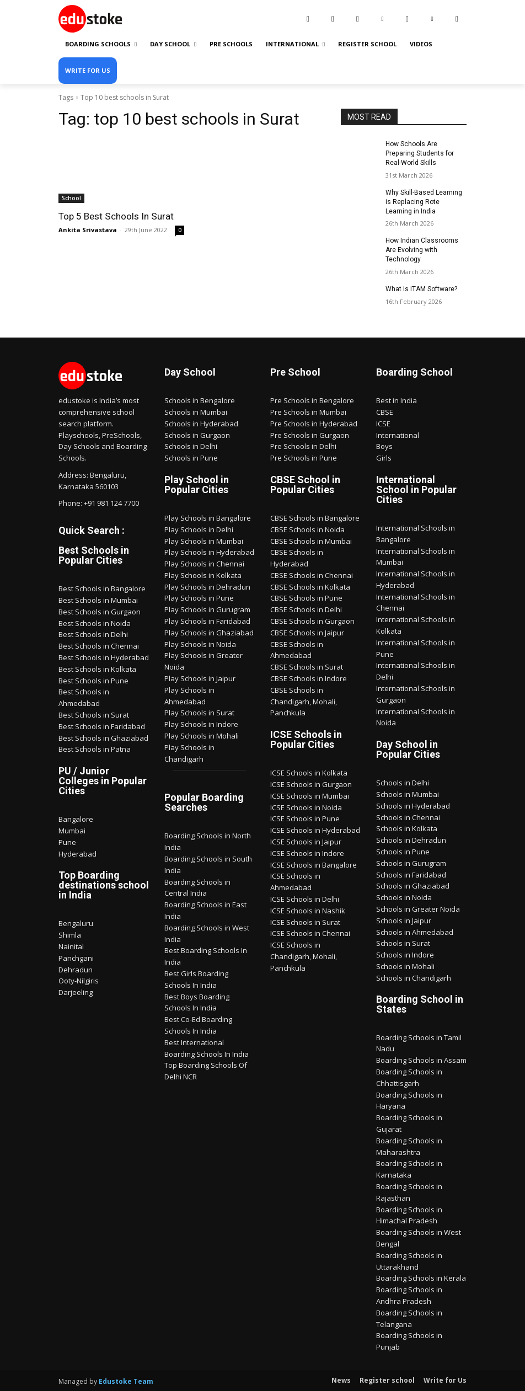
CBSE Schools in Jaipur (307, 632)
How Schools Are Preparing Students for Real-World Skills (419, 153)
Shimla (69, 934)
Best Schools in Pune (93, 680)
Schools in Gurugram (411, 863)
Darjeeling (75, 992)
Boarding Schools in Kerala (421, 1278)
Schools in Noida (404, 897)
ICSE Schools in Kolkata (308, 772)
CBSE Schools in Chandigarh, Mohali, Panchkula (303, 701)
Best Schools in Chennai (98, 645)
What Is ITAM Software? (421, 288)
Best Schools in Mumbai (98, 599)
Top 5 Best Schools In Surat (115, 216)
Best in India (396, 400)
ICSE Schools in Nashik (307, 910)
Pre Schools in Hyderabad (313, 423)
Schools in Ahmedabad (414, 932)
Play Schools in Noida (200, 644)
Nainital (71, 946)
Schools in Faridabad (411, 874)
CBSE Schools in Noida (307, 529)
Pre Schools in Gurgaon (309, 434)
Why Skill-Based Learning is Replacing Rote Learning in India (423, 201)
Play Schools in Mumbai (203, 540)
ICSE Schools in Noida (306, 807)
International (397, 434)
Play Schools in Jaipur (199, 678)
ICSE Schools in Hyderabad (315, 829)
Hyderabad (77, 853)
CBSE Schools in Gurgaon (312, 620)
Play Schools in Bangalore (207, 517)
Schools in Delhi (190, 446)
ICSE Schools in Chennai (310, 933)
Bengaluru (75, 923)
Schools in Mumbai (195, 411)
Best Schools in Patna (94, 748)
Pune (67, 842)
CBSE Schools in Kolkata (310, 586)
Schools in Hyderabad (201, 423)
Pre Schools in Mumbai (308, 411)
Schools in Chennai (408, 817)
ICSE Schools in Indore (307, 853)
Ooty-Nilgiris (78, 980)
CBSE (384, 411)
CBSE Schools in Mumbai (311, 540)
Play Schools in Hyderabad (209, 552)
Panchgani (76, 957)
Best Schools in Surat (93, 714)
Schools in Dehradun (411, 839)
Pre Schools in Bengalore (312, 400)
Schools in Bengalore (199, 400)
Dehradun (75, 969)
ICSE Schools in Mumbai (309, 795)
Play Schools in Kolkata (203, 575)
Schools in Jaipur (403, 920)
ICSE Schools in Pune (305, 818)
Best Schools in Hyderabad (103, 657)
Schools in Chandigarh (413, 977)
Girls (384, 457)
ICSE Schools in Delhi (304, 898)
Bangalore (75, 818)
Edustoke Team (126, 1380)
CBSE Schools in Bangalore (315, 517)
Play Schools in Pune (199, 597)
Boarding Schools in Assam (421, 1060)
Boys (384, 446)
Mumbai (71, 830)
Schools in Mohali (405, 966)
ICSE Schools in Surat (305, 922)
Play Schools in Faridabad (207, 620)
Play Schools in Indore (201, 724)
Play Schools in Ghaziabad (209, 632)
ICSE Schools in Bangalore (313, 864)
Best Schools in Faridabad (101, 726)
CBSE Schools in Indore (308, 678)
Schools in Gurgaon (197, 434)
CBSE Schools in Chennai (311, 575)
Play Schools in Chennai (204, 563)
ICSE (383, 423)
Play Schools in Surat (199, 712)
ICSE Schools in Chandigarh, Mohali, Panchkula (303, 955)
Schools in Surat (403, 943)
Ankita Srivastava (87, 230)
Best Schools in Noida (94, 623)
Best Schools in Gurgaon (99, 611)
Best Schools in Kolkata (97, 668)
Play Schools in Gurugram (207, 609)
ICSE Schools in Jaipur (305, 841)
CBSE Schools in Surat (306, 666)
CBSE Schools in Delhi (306, 609)
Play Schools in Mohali (201, 735)
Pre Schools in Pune (303, 457)
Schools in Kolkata (406, 828)
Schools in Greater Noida (418, 908)
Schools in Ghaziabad (412, 885)
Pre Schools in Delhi (303, 446)
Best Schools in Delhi (93, 634)
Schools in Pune (191, 457)
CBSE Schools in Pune (306, 597)
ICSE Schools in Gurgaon (311, 784)
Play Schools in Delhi (198, 529)
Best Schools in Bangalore (102, 588)
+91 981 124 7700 (111, 502)
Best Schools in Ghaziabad (103, 737)
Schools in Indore (405, 954)
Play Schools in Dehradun (207, 586)
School (71, 198)
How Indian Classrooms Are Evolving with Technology (421, 250)
